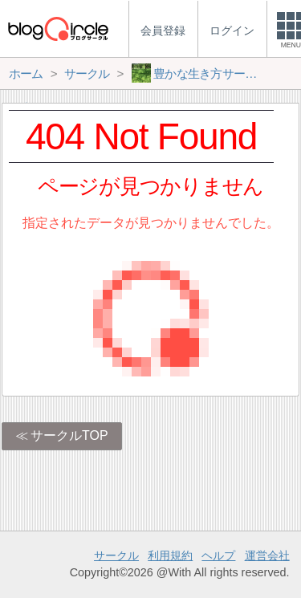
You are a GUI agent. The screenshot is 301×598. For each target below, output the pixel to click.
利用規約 (170, 555)
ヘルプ (218, 555)
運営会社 (267, 555)
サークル (116, 555)
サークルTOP (69, 435)
